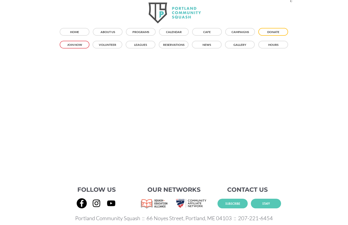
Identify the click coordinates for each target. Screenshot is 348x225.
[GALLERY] (240, 44)
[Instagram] (96, 203)
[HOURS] (273, 44)
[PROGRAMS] (141, 32)
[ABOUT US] (108, 32)
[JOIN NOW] (74, 44)
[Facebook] (82, 203)
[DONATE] (273, 32)
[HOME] (74, 32)
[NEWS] (207, 44)
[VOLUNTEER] (107, 44)
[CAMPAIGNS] (240, 32)
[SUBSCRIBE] (233, 203)
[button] (291, 1)
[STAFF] (266, 203)
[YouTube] (111, 203)
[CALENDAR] (174, 32)
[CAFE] (207, 32)
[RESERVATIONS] (173, 44)
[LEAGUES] (140, 44)
